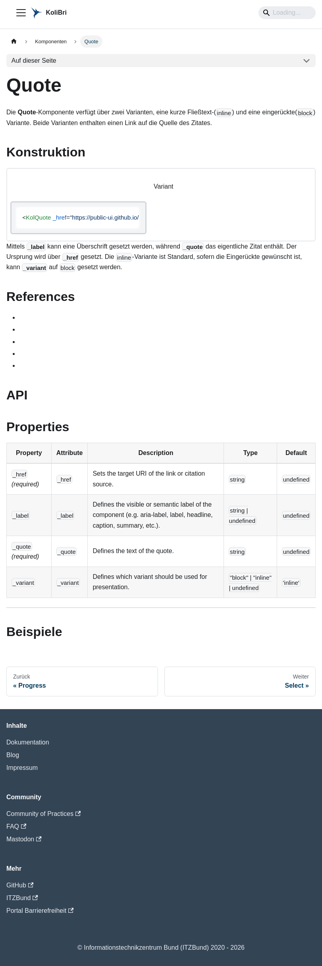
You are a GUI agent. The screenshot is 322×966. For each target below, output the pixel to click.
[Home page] (13, 41)
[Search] (287, 12)
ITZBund (22, 898)
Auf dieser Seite (34, 60)
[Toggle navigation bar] (21, 13)
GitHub (19, 885)
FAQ (16, 826)
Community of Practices (43, 813)
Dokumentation (27, 742)
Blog (12, 755)
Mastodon (24, 839)
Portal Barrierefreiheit (39, 910)
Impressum (22, 767)
